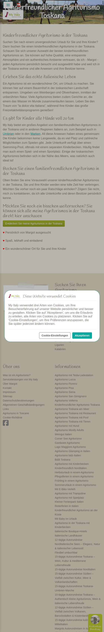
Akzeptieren (82, 335)
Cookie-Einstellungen (55, 335)
